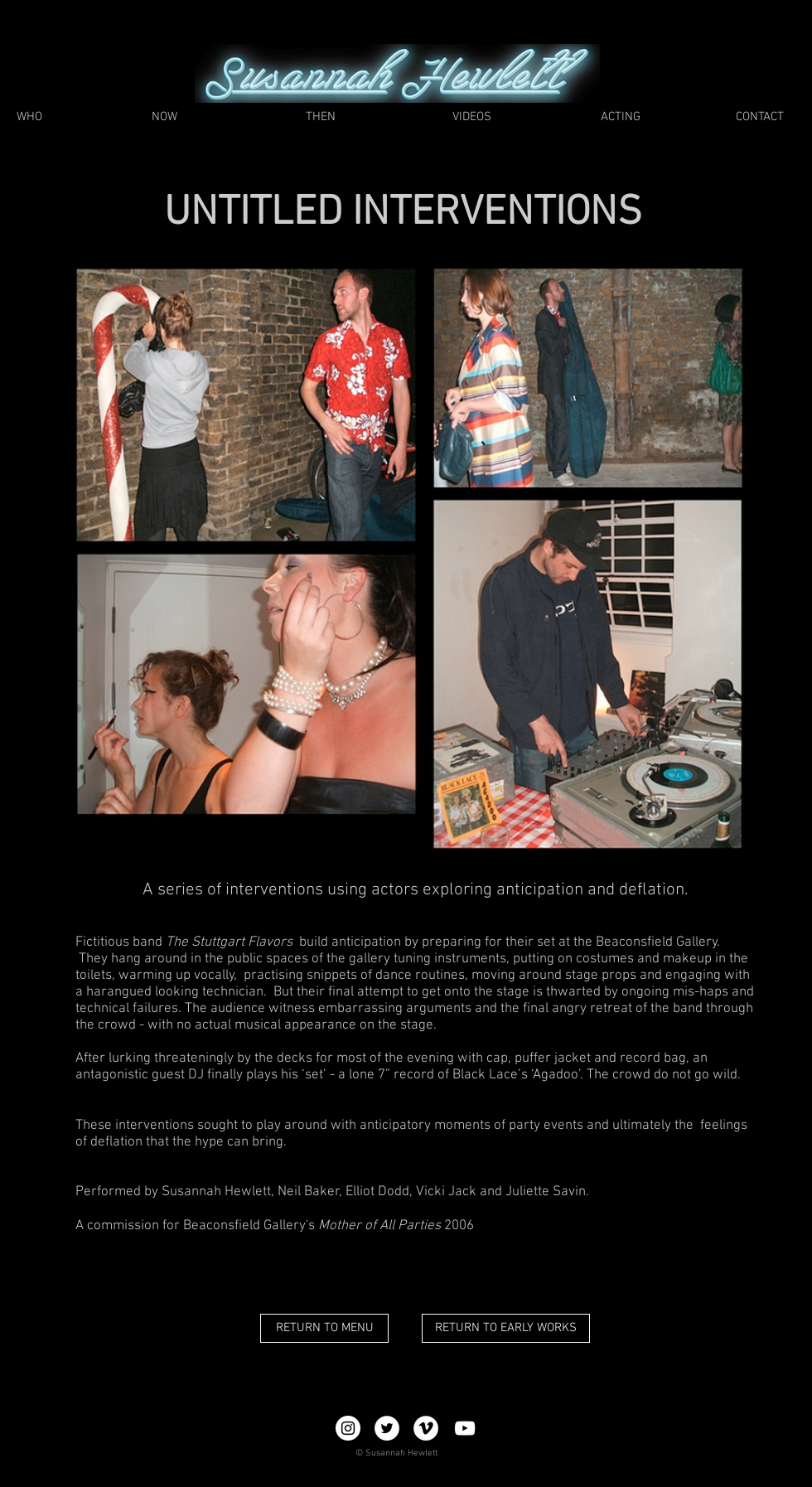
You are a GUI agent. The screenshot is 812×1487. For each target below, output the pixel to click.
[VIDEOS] (471, 117)
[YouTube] (464, 1428)
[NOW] (164, 117)
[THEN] (321, 117)
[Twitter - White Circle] (387, 1428)
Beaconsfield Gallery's (249, 1226)
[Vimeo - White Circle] (425, 1428)
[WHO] (29, 117)
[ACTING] (621, 117)
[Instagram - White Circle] (348, 1428)
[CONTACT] (759, 117)
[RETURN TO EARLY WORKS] (506, 1328)
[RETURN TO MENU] (324, 1328)
